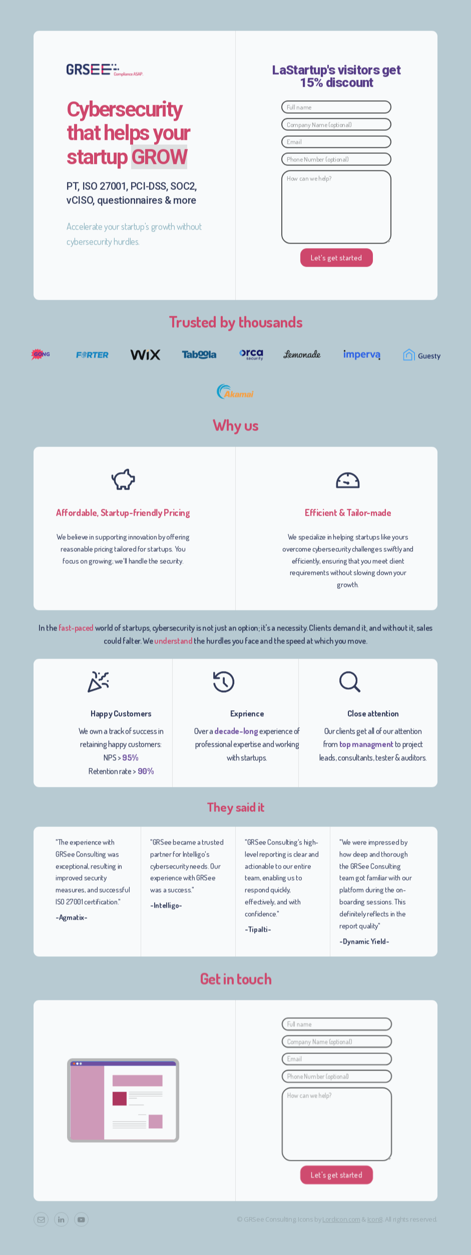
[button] (41, 1222)
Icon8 (374, 1222)
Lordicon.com (341, 1222)
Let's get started (336, 260)
